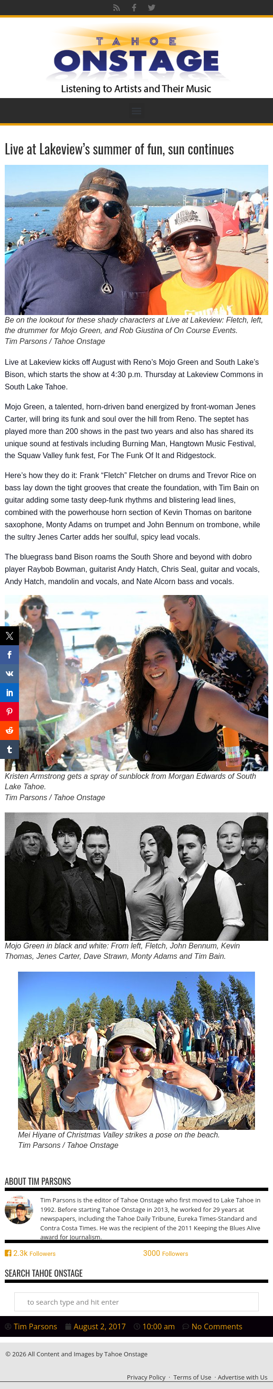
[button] (137, 110)
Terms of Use (192, 1377)
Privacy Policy (146, 1377)
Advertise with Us (242, 1377)
